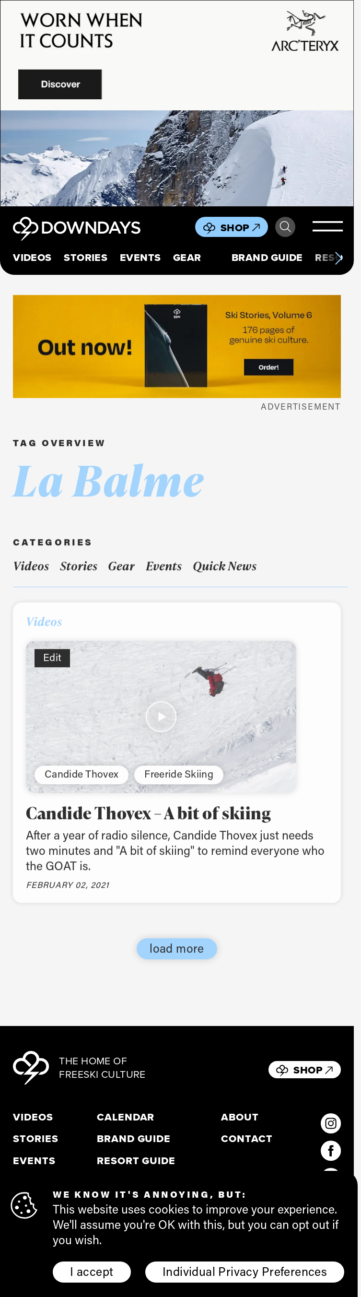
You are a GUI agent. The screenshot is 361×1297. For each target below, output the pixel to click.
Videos (32, 257)
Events (140, 257)
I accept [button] (91, 1271)
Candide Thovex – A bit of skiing (148, 821)
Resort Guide (136, 1160)
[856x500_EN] (177, 103)
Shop (240, 227)
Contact (247, 1138)
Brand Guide (267, 257)
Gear (187, 257)
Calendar (126, 1117)
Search (285, 227)
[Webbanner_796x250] (177, 346)
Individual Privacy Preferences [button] (245, 1271)
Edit (52, 666)
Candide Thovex (81, 783)
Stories (85, 257)
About (240, 1117)
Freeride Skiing (178, 783)
